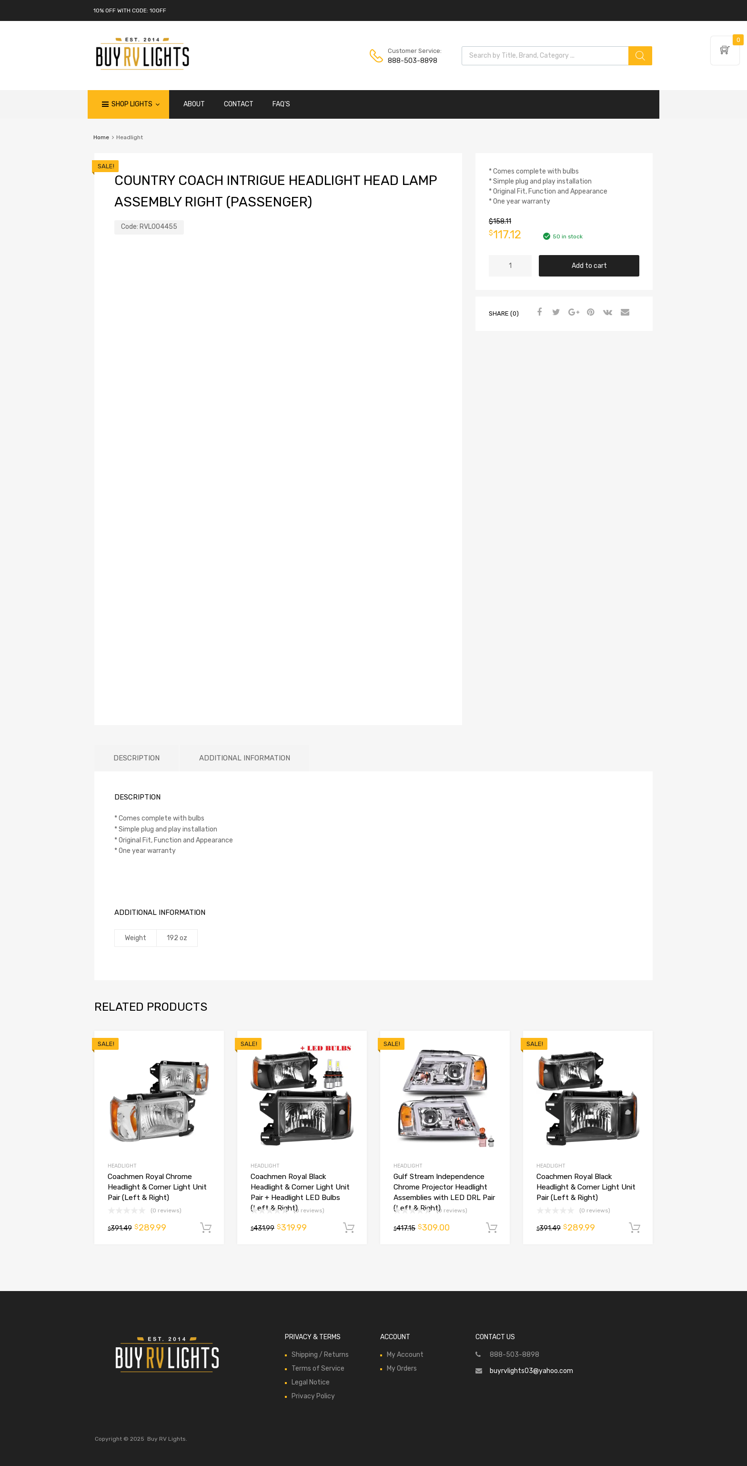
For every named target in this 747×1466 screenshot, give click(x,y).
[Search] (640, 55)
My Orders (402, 1368)
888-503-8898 (411, 60)
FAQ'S (281, 104)
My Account (405, 1355)
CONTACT (238, 104)
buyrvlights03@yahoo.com (531, 1371)
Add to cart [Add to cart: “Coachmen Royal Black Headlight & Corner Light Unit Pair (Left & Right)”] (634, 1228)
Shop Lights (135, 104)
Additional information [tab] (244, 758)
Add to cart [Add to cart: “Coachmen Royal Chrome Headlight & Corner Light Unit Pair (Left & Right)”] (206, 1228)
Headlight (122, 1166)
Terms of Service (318, 1368)
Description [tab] (136, 758)
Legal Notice (311, 1382)
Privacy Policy (313, 1396)
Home (101, 137)
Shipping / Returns (320, 1355)
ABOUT (194, 104)
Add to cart (589, 266)
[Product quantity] (510, 266)
